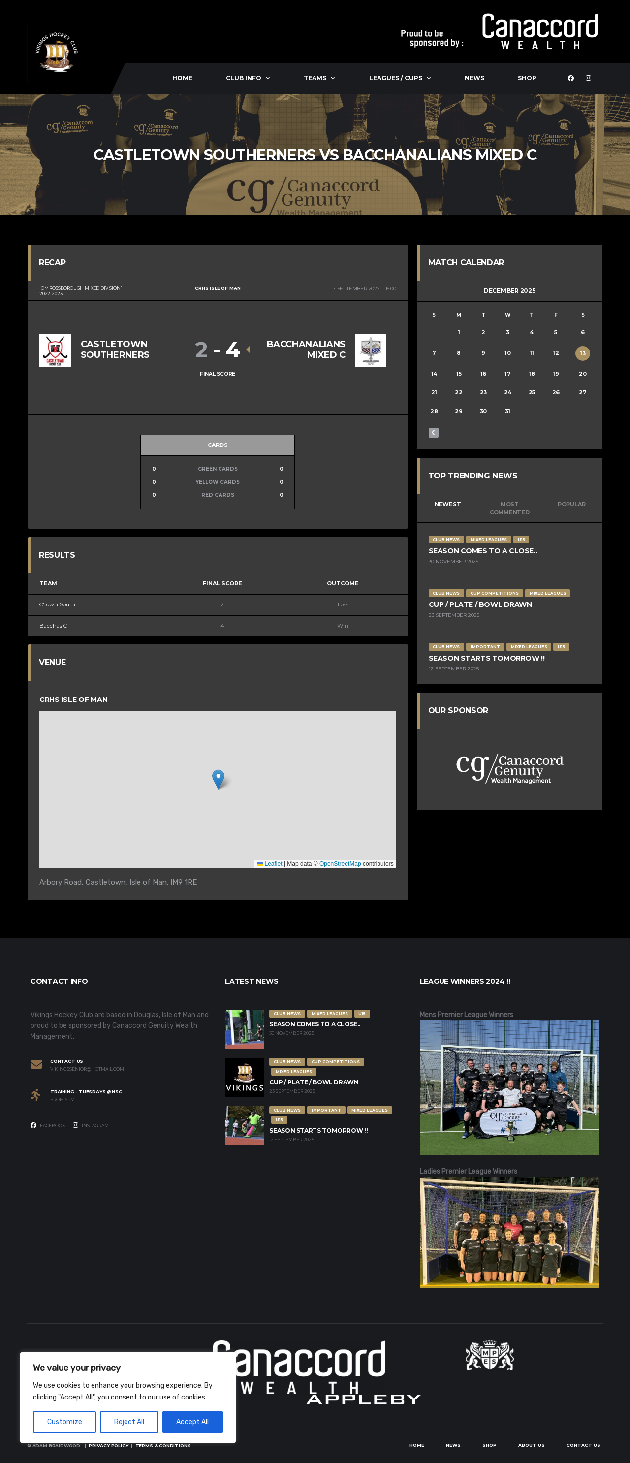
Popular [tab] (571, 504)
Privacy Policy (108, 1445)
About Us (531, 1445)
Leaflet (269, 863)
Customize (64, 1422)
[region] (128, 1397)
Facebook (48, 1125)
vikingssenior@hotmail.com (87, 1069)
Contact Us (583, 1445)
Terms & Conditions (163, 1445)
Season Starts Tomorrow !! (487, 658)
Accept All (192, 1422)
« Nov (434, 433)
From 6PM (62, 1099)
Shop (527, 78)
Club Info (243, 78)
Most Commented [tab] (510, 508)
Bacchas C (53, 625)
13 (583, 353)
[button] (218, 779)
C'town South (57, 604)
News (474, 78)
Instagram (91, 1125)
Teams (315, 78)
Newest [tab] (448, 504)
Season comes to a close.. (483, 550)
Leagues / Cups (395, 78)
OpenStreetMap (340, 863)
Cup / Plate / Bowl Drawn (480, 604)
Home (182, 78)
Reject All (129, 1422)
